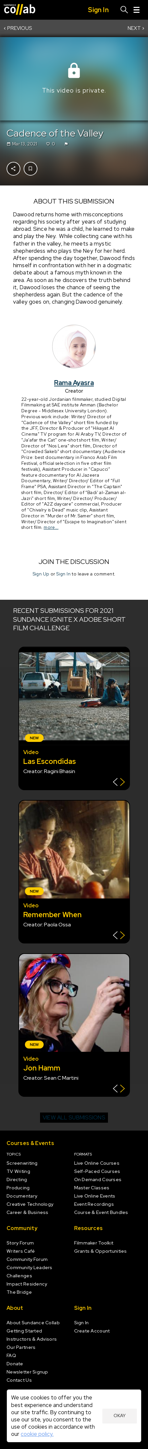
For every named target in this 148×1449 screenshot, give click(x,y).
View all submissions (74, 1117)
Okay (120, 1415)
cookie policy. (37, 1434)
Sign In (63, 574)
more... (51, 527)
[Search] (124, 10)
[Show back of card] (119, 783)
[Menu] (136, 10)
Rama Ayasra (74, 382)
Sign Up (41, 574)
